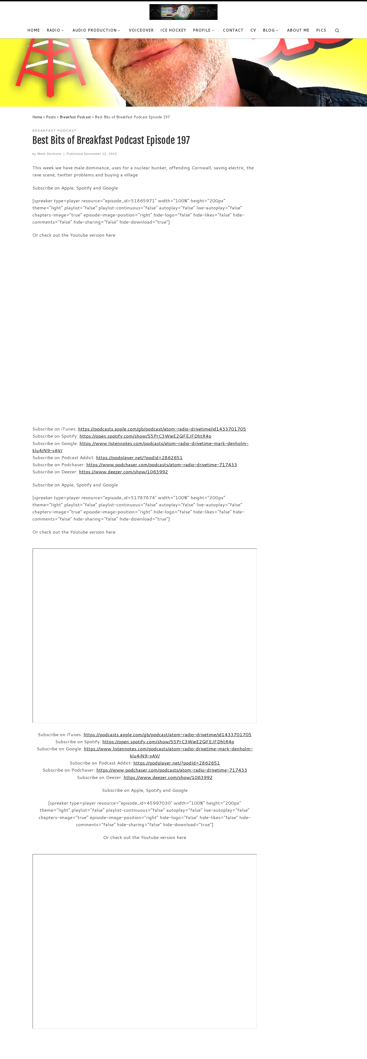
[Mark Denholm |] (183, 11)
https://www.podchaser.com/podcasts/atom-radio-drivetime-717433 (161, 464)
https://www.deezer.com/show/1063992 (123, 471)
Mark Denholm (50, 153)
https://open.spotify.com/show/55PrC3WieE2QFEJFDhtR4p (145, 436)
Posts (51, 116)
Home (37, 116)
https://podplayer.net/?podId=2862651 (139, 457)
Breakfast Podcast (75, 116)
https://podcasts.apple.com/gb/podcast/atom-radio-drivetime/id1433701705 (162, 429)
